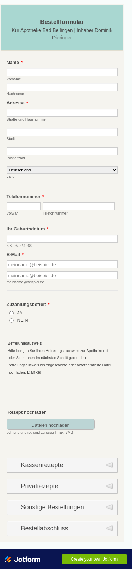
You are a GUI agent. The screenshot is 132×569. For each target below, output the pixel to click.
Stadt (11, 139)
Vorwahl (13, 213)
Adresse (17, 102)
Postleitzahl (16, 158)
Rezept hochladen (27, 412)
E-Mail (15, 254)
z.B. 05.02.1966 (19, 246)
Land (11, 176)
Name (15, 62)
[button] (46, 426)
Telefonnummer (25, 196)
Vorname (14, 79)
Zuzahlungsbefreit (28, 304)
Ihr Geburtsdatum (28, 228)
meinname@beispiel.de (25, 282)
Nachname (15, 94)
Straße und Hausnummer (27, 120)
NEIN (22, 320)
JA (20, 312)
